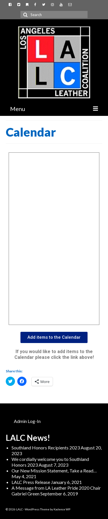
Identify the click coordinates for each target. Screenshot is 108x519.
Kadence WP (62, 509)
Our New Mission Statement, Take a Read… (54, 470)
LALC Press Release (31, 482)
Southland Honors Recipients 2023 (46, 447)
